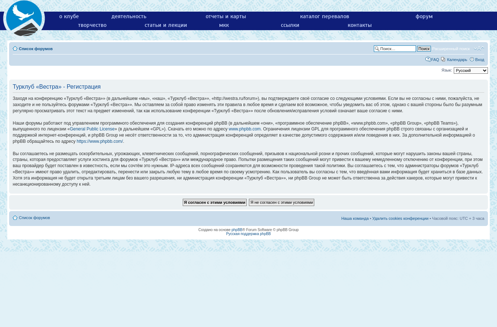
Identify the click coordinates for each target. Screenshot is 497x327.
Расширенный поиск (451, 49)
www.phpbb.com (245, 129)
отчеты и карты (226, 16)
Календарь (457, 59)
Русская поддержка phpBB (248, 234)
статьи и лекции (166, 25)
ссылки (290, 25)
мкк (224, 25)
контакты (360, 25)
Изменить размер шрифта (479, 48)
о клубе (69, 16)
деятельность (129, 16)
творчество (92, 25)
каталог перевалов (324, 16)
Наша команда (354, 218)
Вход (479, 59)
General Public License (92, 129)
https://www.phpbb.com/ (100, 141)
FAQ (435, 59)
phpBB (236, 230)
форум (424, 16)
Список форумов (36, 49)
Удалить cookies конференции (400, 218)
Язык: (446, 70)
